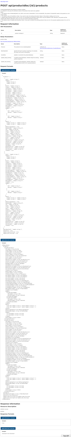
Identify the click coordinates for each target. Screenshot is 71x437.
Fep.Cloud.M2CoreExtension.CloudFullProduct (50, 48)
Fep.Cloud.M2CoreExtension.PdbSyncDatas (10, 41)
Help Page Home (4, 1)
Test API (66, 436)
